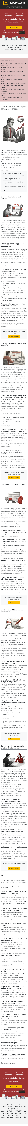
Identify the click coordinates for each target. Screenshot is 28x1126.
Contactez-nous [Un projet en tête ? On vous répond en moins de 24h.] (14, 868)
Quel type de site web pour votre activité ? (14, 176)
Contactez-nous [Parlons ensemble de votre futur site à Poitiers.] (14, 336)
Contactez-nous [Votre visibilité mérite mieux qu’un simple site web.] (14, 739)
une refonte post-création (17, 707)
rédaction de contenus (7, 519)
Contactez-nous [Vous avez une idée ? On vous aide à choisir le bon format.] (14, 477)
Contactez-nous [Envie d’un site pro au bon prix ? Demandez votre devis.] (14, 603)
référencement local (18, 517)
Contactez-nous (14, 27)
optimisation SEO (11, 566)
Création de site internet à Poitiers (12, 174)
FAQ (4, 190)
